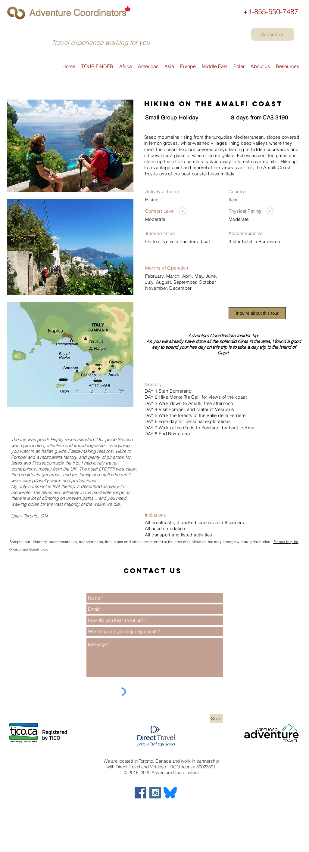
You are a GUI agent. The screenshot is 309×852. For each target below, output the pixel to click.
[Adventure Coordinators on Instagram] (155, 792)
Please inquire (285, 541)
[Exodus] (9, 552)
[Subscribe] (272, 34)
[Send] (216, 718)
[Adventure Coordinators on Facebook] (140, 792)
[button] (183, 211)
